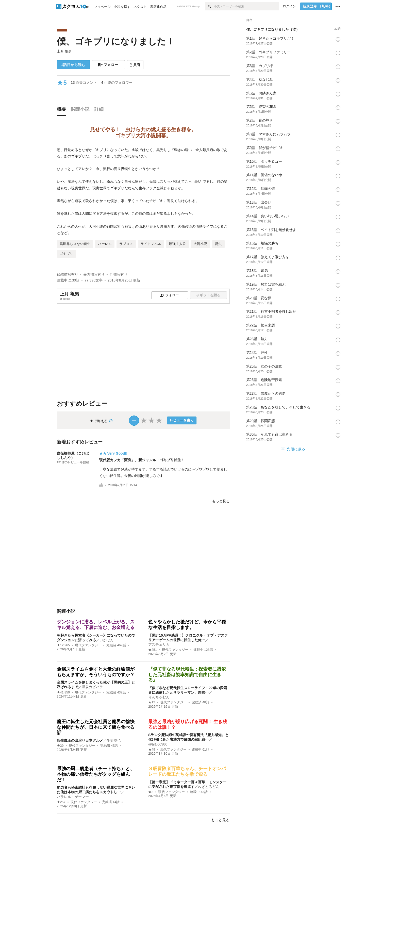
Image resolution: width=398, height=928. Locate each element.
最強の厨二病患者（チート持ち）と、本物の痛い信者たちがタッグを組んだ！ (96, 774)
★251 (152, 650)
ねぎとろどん (208, 787)
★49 (151, 749)
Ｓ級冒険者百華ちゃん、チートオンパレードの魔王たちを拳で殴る (187, 771)
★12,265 (63, 645)
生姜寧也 (114, 740)
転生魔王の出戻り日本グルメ (80, 740)
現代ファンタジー (88, 645)
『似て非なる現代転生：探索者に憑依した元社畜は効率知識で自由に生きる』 (187, 675)
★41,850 (63, 692)
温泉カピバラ (92, 687)
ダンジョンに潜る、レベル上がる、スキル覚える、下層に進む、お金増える (96, 624)
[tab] (63, 110)
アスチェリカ (159, 644)
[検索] (209, 6)
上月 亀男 (64, 51)
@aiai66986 (157, 744)
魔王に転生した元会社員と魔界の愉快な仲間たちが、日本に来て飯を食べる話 (96, 727)
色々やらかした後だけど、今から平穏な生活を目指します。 (187, 624)
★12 (151, 702)
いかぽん (107, 640)
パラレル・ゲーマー (73, 797)
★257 (61, 802)
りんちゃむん (159, 697)
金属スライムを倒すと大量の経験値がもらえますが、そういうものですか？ (96, 672)
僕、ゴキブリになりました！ (116, 41)
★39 (60, 746)
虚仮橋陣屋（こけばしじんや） (73, 455)
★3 (150, 792)
